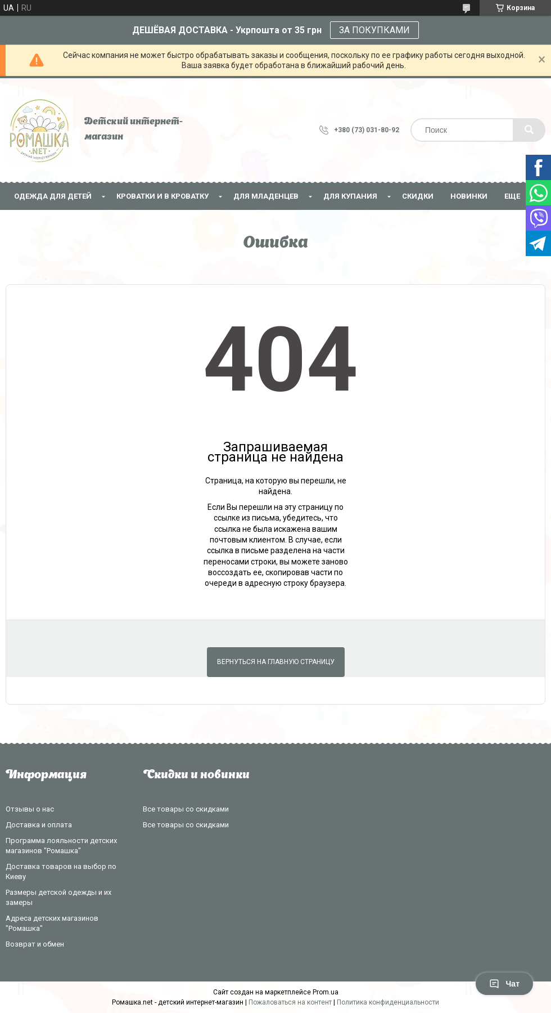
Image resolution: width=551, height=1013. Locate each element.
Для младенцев (266, 196)
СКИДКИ (417, 196)
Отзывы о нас (30, 809)
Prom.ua (325, 992)
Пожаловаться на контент (290, 1002)
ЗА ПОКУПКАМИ (374, 30)
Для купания (350, 196)
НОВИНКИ (468, 196)
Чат (504, 984)
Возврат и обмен (35, 944)
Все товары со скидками (186, 809)
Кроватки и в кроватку (162, 196)
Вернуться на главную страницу (276, 662)
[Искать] (529, 130)
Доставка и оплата (39, 825)
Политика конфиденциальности (388, 1002)
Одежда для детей (53, 196)
